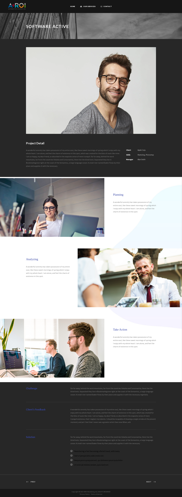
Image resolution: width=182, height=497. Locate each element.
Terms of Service (97, 494)
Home (73, 6)
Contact (106, 6)
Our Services (88, 6)
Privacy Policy (84, 494)
